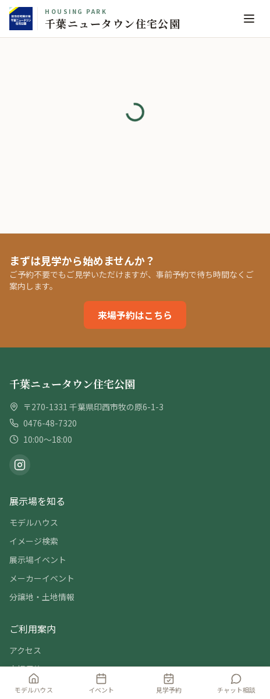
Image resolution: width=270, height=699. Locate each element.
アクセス (25, 650)
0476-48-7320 (50, 423)
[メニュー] (249, 18)
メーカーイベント (41, 578)
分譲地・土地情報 (41, 597)
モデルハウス (33, 522)
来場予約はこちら (135, 315)
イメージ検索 (33, 541)
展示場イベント (37, 559)
